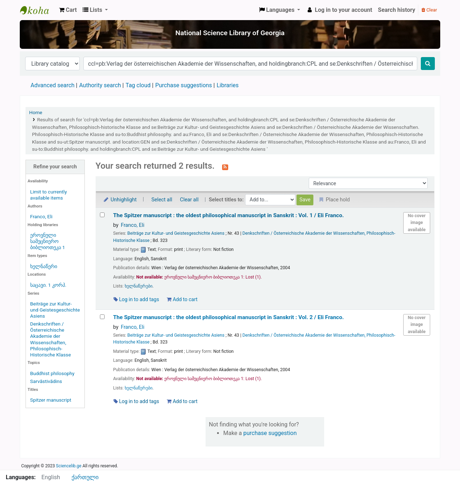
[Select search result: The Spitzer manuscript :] (102, 214)
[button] (68, 10)
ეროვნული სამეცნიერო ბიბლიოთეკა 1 (47, 241)
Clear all (189, 200)
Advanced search (52, 85)
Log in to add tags (136, 299)
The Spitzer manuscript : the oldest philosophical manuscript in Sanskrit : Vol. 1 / (228, 215)
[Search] (428, 63)
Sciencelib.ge (69, 465)
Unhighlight (120, 200)
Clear (429, 10)
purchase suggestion (270, 433)
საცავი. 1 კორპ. (48, 285)
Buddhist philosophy (52, 373)
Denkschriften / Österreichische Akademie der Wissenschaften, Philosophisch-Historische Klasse (50, 339)
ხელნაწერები (138, 286)
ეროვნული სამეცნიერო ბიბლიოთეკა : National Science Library (38, 10)
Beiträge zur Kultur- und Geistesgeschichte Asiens (55, 310)
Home (35, 112)
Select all (161, 200)
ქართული (85, 477)
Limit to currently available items (48, 195)
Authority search (100, 85)
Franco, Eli (41, 216)
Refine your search (55, 167)
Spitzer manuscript (50, 400)
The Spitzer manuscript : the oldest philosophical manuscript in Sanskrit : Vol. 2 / (228, 317)
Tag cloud (138, 85)
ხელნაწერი (43, 266)
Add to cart (182, 299)
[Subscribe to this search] (225, 166)
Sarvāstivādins (46, 381)
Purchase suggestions (183, 85)
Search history (396, 9)
